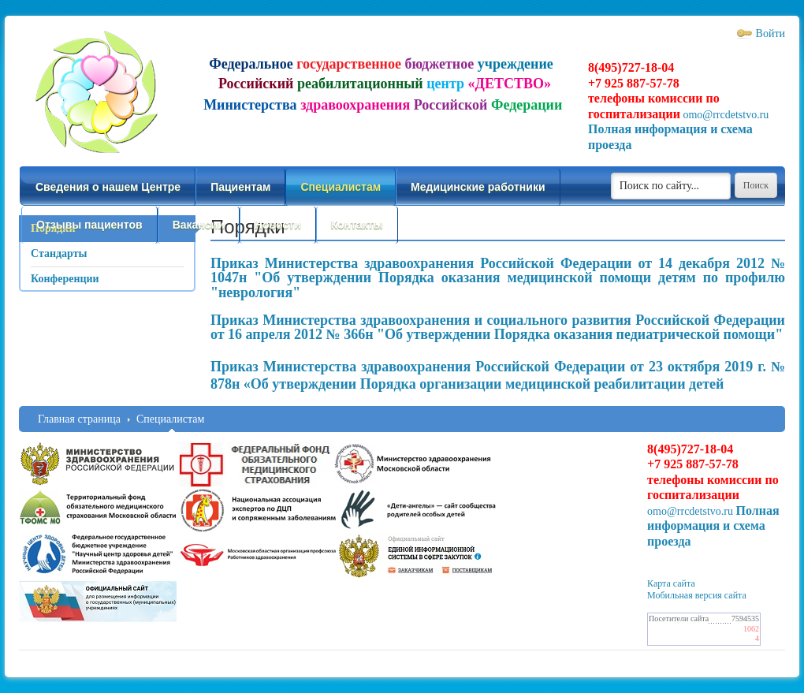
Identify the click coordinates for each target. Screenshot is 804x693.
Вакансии (199, 224)
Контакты (357, 224)
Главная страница (79, 419)
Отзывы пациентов (89, 224)
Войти (770, 33)
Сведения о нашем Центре (108, 187)
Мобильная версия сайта (696, 595)
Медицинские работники (478, 187)
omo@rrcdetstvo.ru (726, 115)
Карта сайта (671, 583)
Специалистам (340, 187)
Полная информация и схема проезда (713, 526)
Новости (278, 224)
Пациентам (240, 187)
